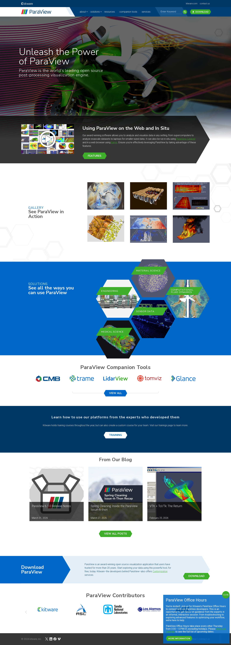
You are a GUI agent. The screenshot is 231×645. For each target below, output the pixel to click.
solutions (95, 11)
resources (109, 11)
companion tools (128, 11)
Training (115, 435)
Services (146, 11)
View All (115, 393)
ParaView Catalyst (185, 138)
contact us (205, 3)
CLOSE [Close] (226, 595)
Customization (160, 571)
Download (200, 11)
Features (94, 156)
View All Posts (115, 533)
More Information (179, 638)
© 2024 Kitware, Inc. (31, 639)
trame (114, 142)
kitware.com (191, 3)
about (83, 11)
